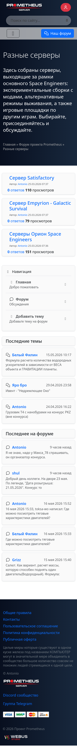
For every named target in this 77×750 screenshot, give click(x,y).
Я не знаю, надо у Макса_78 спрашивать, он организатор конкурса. (37, 454)
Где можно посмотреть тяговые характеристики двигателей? (30, 541)
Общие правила (17, 612)
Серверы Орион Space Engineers (35, 237)
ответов (15, 190)
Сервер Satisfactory (31, 177)
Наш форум (57, 33)
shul (16, 473)
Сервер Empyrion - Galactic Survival (40, 206)
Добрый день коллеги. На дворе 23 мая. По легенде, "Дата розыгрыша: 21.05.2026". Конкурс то (37, 483)
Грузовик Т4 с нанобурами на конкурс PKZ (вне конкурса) (38, 414)
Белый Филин (25, 354)
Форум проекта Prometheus (40, 144)
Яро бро (19, 385)
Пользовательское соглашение (30, 626)
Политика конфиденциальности (31, 632)
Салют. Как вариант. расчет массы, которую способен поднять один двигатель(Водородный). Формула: (33, 569)
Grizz (16, 559)
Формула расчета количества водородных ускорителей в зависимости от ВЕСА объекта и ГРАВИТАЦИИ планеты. (38, 364)
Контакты (11, 619)
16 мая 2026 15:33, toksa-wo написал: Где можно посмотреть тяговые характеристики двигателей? (37, 513)
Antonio (23, 184)
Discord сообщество (20, 695)
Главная (9, 144)
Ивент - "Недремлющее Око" (28, 391)
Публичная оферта (19, 639)
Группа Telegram (17, 703)
